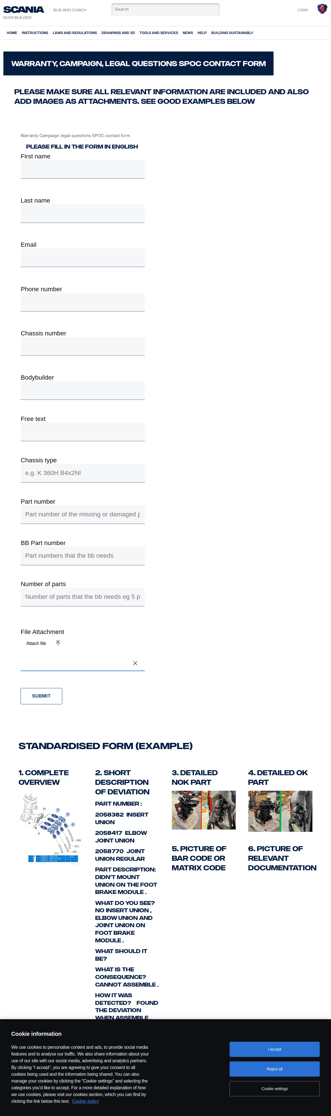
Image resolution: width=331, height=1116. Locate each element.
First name (35, 156)
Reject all (275, 1069)
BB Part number (43, 543)
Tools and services (158, 33)
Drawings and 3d (118, 33)
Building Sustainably (232, 33)
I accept (274, 1049)
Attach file (36, 643)
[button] (135, 663)
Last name (35, 200)
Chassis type (39, 460)
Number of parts (43, 584)
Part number (38, 501)
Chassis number (43, 333)
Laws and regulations (75, 33)
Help (202, 33)
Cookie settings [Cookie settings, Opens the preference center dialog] (274, 1088)
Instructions (35, 33)
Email (28, 245)
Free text (33, 419)
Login (302, 10)
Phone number (41, 289)
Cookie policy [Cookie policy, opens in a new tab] (85, 1101)
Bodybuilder (37, 377)
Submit (41, 696)
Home (12, 33)
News (188, 33)
